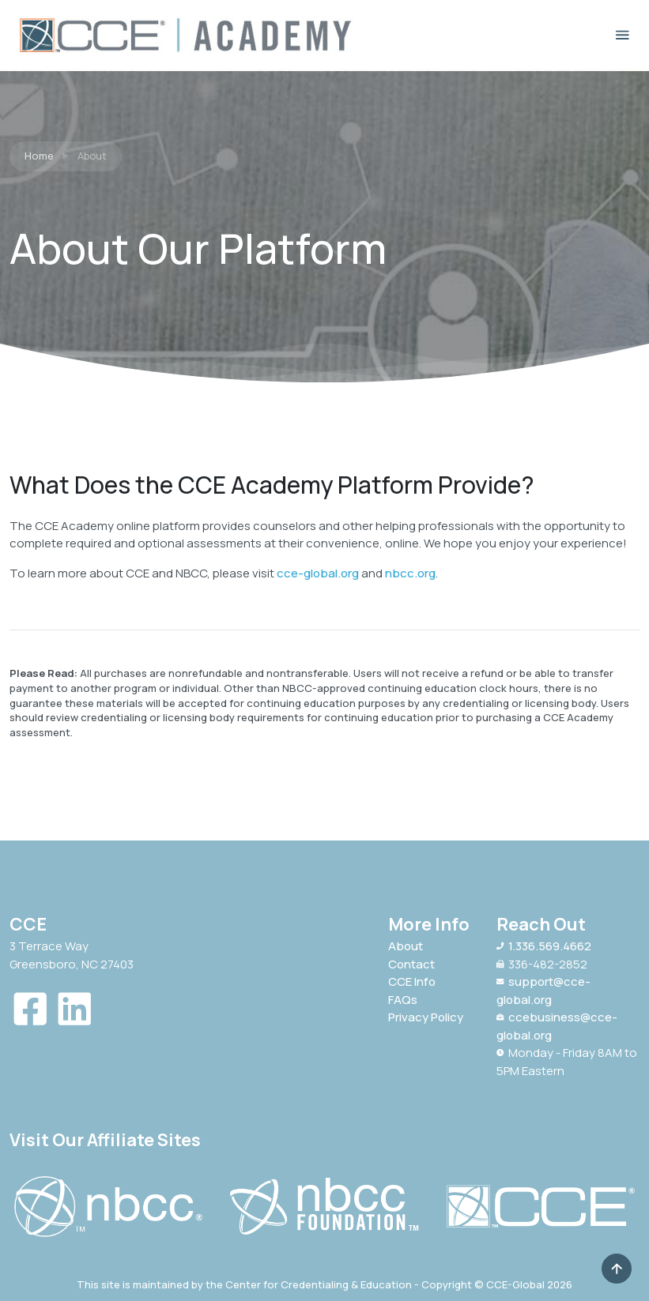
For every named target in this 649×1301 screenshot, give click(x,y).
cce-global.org (318, 573)
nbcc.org (410, 573)
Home (39, 156)
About (405, 946)
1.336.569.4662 (543, 946)
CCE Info (412, 981)
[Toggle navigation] (622, 35)
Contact (411, 964)
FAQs (402, 999)
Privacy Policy (425, 1017)
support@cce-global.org (543, 990)
